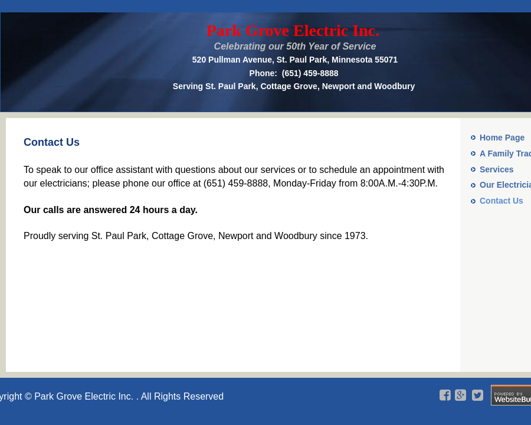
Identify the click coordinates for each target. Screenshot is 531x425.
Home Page (502, 137)
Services (497, 169)
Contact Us (501, 200)
